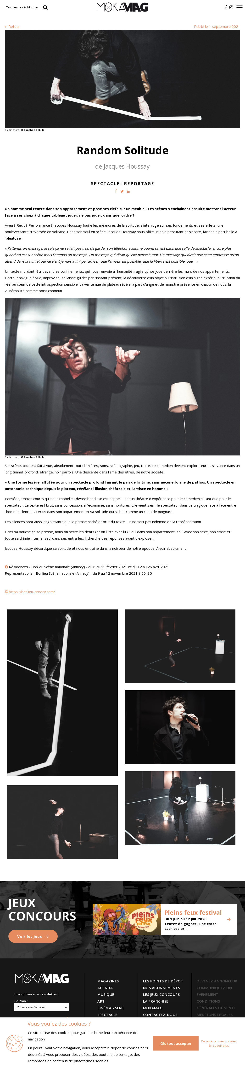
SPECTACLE (107, 1014)
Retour (12, 26)
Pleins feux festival (193, 912)
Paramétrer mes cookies (219, 1041)
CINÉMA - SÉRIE (110, 1007)
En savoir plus (219, 1045)
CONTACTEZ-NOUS (160, 1014)
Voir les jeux (33, 936)
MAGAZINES (108, 981)
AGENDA (105, 987)
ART (101, 1001)
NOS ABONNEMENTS (161, 987)
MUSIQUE (105, 994)
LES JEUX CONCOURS (161, 994)
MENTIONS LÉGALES (215, 1014)
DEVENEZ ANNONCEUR (217, 981)
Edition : (21, 1001)
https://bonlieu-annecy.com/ (32, 591)
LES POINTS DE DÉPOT (163, 981)
